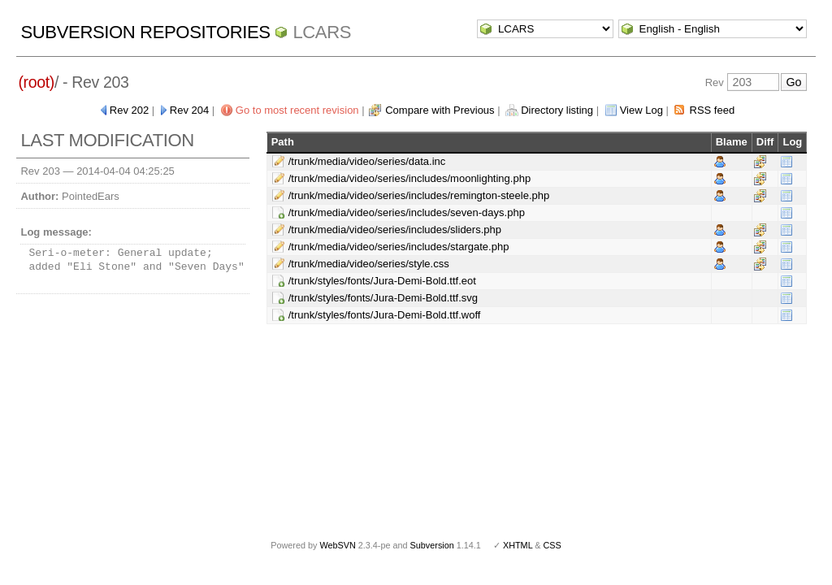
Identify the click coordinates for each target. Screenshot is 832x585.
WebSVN (337, 545)
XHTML (517, 545)
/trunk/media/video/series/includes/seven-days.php (406, 212)
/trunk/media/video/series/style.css (368, 264)
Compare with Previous (439, 110)
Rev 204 (189, 110)
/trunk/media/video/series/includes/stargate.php (398, 246)
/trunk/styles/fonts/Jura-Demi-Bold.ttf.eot (382, 281)
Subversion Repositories (145, 32)
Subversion (432, 545)
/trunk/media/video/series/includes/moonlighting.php (409, 178)
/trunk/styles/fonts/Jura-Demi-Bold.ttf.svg (383, 298)
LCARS (321, 32)
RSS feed (712, 110)
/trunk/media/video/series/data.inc (367, 161)
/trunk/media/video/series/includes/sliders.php (394, 229)
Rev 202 (129, 110)
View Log (641, 110)
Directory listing (557, 110)
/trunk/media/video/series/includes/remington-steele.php (419, 195)
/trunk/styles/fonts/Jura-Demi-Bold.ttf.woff (384, 315)
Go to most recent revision (297, 110)
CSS (552, 545)
